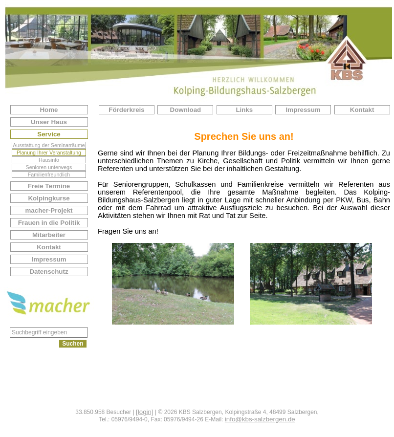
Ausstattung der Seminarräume (49, 145)
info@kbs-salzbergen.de (260, 419)
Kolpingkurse (48, 198)
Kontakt (49, 247)
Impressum (48, 259)
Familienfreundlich (49, 174)
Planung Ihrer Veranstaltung (49, 152)
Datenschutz (48, 271)
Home (49, 109)
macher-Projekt (48, 210)
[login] (144, 411)
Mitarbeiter (49, 235)
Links (244, 109)
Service (48, 134)
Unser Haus (49, 122)
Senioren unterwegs (49, 167)
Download (185, 109)
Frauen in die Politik (49, 222)
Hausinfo (49, 160)
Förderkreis (126, 109)
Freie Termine (49, 186)
